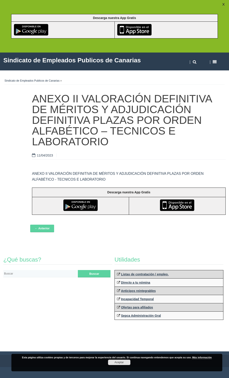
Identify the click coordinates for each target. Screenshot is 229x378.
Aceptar (119, 362)
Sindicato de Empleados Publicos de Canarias (31, 80)
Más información (202, 357)
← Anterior (42, 228)
